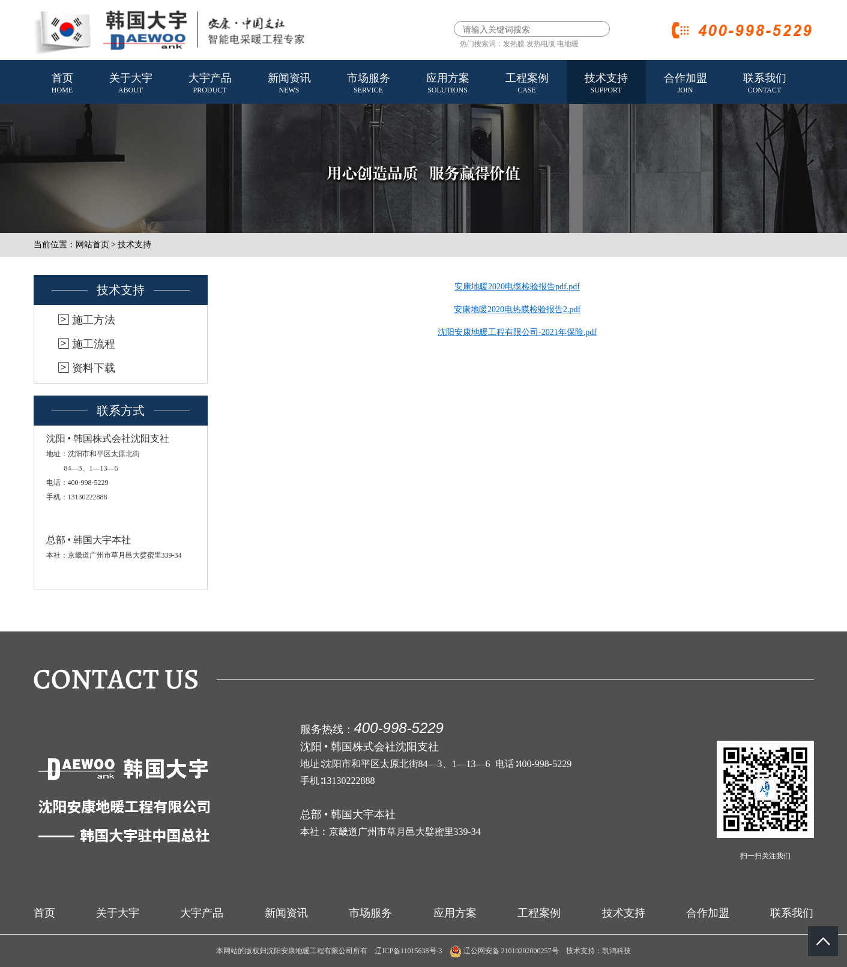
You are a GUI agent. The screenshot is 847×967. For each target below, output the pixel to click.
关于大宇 (130, 84)
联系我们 (764, 84)
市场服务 (368, 84)
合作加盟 (685, 84)
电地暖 (568, 44)
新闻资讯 (289, 84)
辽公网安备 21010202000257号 (504, 951)
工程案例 (527, 84)
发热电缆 (540, 44)
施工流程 (93, 344)
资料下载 (93, 368)
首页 (62, 84)
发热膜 (514, 44)
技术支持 (606, 84)
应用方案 (447, 84)
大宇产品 (210, 84)
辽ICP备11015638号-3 (408, 951)
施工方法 (93, 320)
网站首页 (92, 244)
